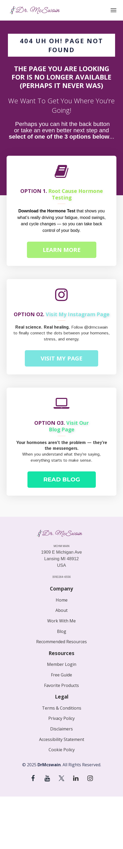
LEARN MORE (62, 249)
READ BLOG (61, 479)
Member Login (61, 664)
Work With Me (61, 621)
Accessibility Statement (61, 739)
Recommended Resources (61, 642)
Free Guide (61, 675)
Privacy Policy (61, 718)
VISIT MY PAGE (61, 358)
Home (62, 600)
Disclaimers (61, 729)
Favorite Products (61, 685)
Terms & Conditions (61, 708)
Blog (61, 631)
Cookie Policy (62, 750)
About (61, 610)
